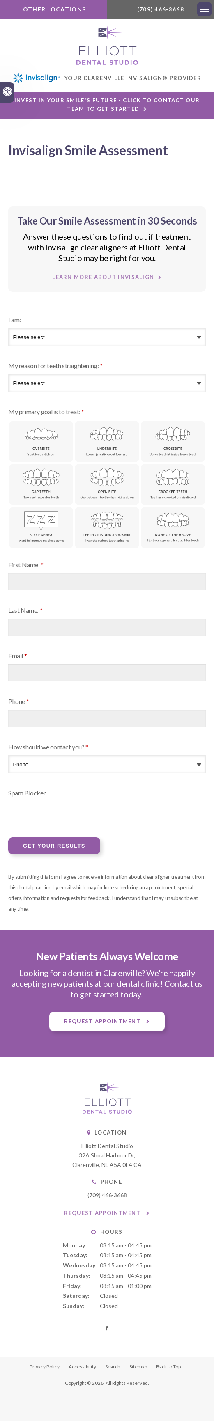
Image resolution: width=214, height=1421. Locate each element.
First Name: (26, 566)
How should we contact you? (48, 748)
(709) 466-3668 (160, 9)
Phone (18, 702)
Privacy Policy (45, 1368)
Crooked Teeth (173, 486)
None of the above (173, 529)
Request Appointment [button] (103, 1022)
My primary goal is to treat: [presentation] (46, 412)
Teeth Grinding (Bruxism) (107, 529)
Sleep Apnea (41, 529)
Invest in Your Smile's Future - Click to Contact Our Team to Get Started (107, 105)
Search (112, 1368)
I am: (14, 320)
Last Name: (25, 611)
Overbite (41, 442)
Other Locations (53, 9)
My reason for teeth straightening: (55, 366)
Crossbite (173, 442)
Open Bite (107, 486)
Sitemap (138, 1368)
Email (17, 657)
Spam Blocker (27, 794)
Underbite (107, 442)
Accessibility (82, 1368)
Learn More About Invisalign (103, 278)
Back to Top (168, 1368)
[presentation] (56, 814)
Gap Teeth (41, 486)
